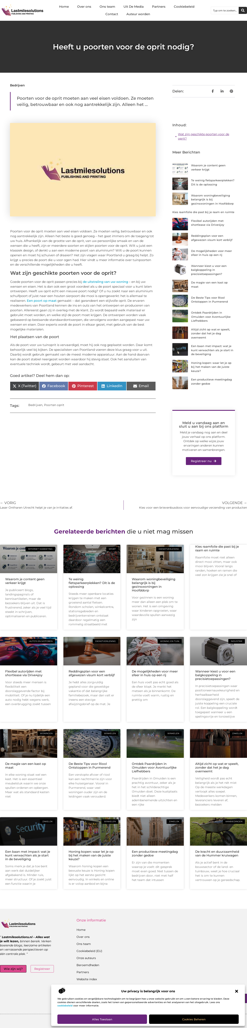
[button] (237, 991)
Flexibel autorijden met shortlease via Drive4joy (23, 673)
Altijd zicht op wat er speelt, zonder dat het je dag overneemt (210, 333)
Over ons (84, 7)
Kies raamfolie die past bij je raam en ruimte (203, 212)
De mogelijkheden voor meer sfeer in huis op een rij (155, 673)
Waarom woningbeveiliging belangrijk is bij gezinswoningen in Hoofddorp (212, 199)
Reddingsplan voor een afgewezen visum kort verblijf (92, 673)
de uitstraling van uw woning (105, 282)
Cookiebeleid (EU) (89, 951)
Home (64, 7)
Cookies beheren (194, 1019)
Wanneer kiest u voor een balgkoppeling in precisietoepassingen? (209, 270)
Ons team (107, 7)
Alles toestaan (102, 1019)
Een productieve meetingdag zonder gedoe (155, 853)
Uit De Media (134, 7)
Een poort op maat (42, 301)
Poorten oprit (54, 405)
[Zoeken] (243, 10)
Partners (158, 7)
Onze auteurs (86, 958)
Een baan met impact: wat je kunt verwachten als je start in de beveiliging (212, 350)
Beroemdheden (88, 965)
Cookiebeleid (184, 7)
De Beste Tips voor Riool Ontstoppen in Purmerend (89, 765)
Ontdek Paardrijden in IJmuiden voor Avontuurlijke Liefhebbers (211, 316)
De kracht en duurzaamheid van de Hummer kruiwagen (217, 853)
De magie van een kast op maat (25, 765)
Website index (87, 979)
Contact (111, 14)
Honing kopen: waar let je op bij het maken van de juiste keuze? (211, 367)
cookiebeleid (65, 1005)
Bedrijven (17, 85)
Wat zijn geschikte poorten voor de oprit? (203, 136)
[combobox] (225, 10)
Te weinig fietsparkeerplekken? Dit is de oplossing (92, 583)
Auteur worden (138, 14)
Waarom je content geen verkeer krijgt (24, 581)
